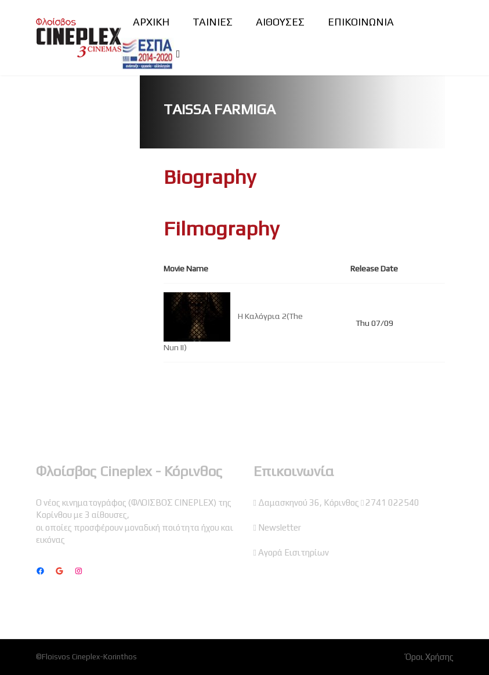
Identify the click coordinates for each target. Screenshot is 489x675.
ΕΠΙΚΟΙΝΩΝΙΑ (361, 22)
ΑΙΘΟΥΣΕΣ (280, 22)
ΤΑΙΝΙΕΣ (213, 22)
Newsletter (279, 527)
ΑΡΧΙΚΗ (151, 22)
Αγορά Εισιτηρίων (293, 552)
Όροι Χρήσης (429, 657)
